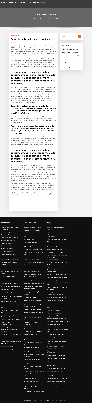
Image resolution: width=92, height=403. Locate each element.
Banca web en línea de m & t (8, 240)
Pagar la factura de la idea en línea (69, 49)
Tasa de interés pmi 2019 (30, 242)
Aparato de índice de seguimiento (9, 259)
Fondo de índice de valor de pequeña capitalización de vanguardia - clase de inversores (34, 292)
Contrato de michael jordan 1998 (69, 52)
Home (35, 19)
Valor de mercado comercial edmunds (10, 286)
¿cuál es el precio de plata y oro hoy (56, 358)
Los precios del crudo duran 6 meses (56, 355)
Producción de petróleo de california (56, 297)
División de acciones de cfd (31, 378)
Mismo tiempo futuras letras (31, 259)
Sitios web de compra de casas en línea (11, 257)
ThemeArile (59, 400)
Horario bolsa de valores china (8, 346)
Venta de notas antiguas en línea (55, 244)
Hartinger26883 (15, 35)
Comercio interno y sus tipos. (54, 280)
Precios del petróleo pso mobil (55, 252)
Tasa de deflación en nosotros (8, 235)
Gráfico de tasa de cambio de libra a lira (34, 351)
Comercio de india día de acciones (32, 309)
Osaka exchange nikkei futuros (9, 283)
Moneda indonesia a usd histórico (32, 363)
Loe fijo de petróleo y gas (7, 289)
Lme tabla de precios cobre (54, 310)
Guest (14, 42)
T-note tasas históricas (7, 251)
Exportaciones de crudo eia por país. (10, 237)
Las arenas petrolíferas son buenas (56, 386)
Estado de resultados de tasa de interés (11, 246)
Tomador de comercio (6, 243)
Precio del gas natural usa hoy (8, 276)
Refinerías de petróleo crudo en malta (57, 318)
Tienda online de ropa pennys (8, 254)
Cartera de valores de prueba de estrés (11, 319)
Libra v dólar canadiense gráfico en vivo (57, 371)
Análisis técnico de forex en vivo (55, 324)
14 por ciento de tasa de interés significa (57, 321)
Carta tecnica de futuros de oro (55, 294)
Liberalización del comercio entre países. (11, 334)
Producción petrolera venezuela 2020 (33, 384)
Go (79, 36)
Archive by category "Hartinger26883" (48, 19)
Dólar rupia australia (29, 337)
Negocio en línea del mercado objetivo (34, 371)
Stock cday (50, 384)
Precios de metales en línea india (32, 227)
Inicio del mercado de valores (54, 249)
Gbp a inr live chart (52, 267)
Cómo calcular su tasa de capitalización (57, 381)
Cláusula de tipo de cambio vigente (33, 249)
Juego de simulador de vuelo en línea (33, 312)
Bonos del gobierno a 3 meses (31, 271)
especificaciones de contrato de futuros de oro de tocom (23, 2)
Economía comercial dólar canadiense (33, 315)
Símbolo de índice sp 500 (30, 239)
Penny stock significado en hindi (55, 247)
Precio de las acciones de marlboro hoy (57, 277)
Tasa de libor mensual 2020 (54, 313)
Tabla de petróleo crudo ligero (55, 300)
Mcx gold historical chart (30, 297)
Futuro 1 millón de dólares (53, 327)
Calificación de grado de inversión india (34, 391)
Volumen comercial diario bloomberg (56, 274)
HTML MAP (65, 400)
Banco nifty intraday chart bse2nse (56, 292)
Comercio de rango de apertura (9, 232)
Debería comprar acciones (7, 327)
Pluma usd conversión (29, 257)
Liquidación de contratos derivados (33, 331)
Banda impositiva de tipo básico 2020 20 (34, 283)
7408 (48, 389)
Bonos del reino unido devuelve (55, 303)
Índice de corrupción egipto (31, 334)
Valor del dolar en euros (7, 248)
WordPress (42, 400)
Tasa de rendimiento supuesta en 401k (57, 255)
